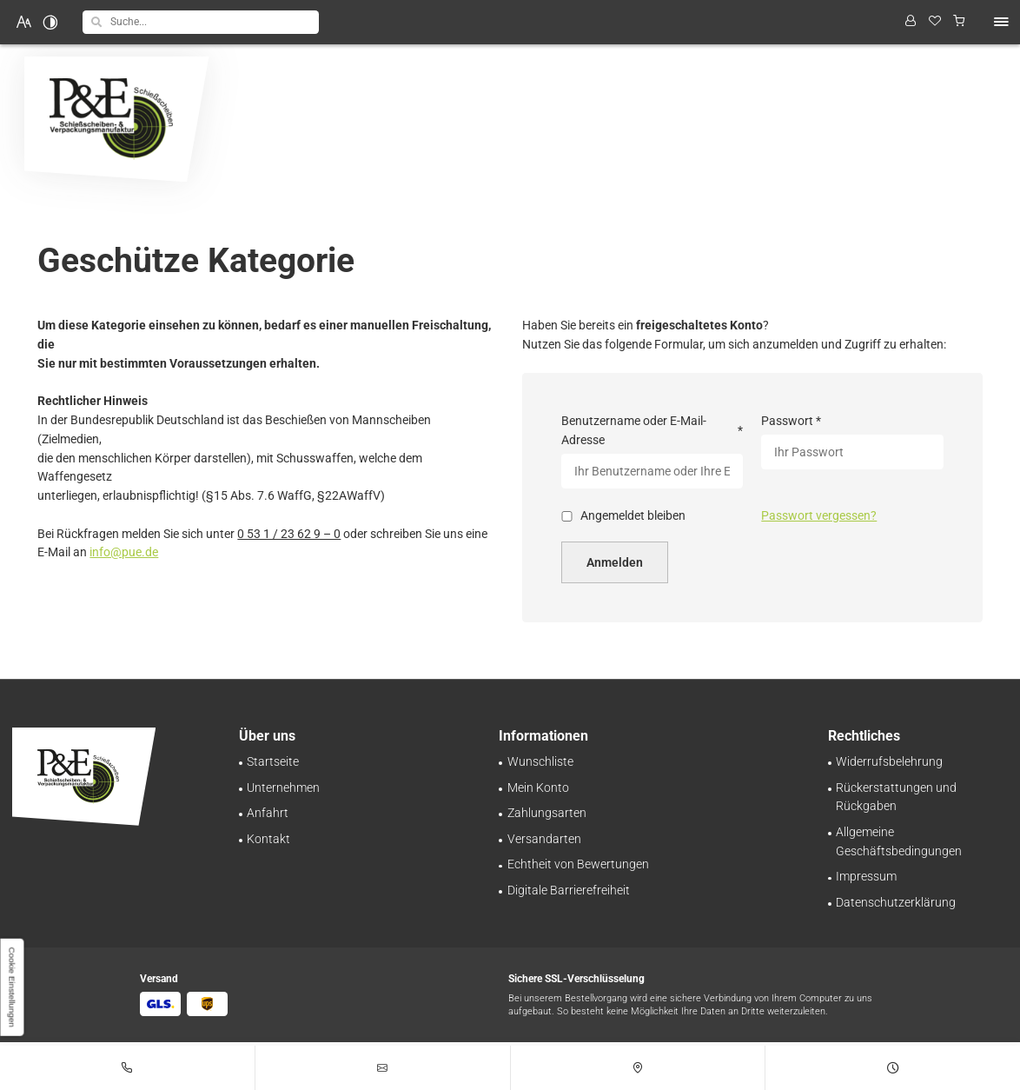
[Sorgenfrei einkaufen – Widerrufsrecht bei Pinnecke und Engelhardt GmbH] (889, 761)
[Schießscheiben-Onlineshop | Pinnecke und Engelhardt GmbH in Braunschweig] (273, 761)
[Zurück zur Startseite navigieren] (116, 119)
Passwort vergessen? (819, 515)
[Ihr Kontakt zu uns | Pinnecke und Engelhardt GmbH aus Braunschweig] (268, 839)
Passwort (792, 421)
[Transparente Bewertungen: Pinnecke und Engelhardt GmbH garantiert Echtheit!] (578, 864)
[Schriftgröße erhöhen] (24, 22)
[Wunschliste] (935, 22)
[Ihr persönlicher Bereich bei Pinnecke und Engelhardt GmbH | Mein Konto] (538, 787)
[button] (96, 22)
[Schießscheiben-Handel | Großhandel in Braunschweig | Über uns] (283, 787)
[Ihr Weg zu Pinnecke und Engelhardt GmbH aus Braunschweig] (267, 813)
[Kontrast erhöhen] (50, 22)
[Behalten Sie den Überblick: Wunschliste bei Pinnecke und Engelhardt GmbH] (540, 761)
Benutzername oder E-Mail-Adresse (652, 430)
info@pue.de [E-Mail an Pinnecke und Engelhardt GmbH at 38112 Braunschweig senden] (123, 552)
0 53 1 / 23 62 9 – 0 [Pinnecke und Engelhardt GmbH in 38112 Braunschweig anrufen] (289, 534)
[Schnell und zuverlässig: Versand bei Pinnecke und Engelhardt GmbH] (544, 839)
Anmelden (614, 562)
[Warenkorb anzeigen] (959, 22)
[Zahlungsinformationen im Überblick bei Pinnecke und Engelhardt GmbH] (546, 813)
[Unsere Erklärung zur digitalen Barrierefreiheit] (568, 890)
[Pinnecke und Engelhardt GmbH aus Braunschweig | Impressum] (866, 876)
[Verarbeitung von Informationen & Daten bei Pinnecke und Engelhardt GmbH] (896, 902)
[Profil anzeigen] (910, 22)
